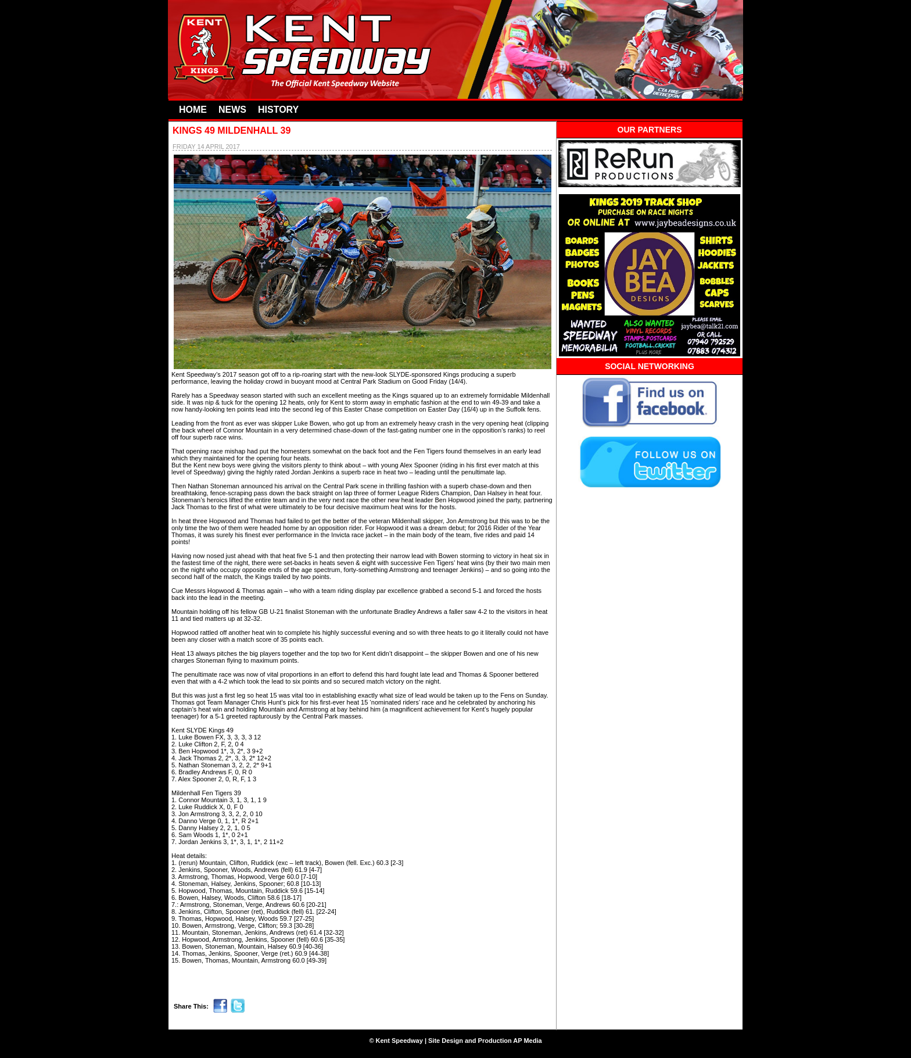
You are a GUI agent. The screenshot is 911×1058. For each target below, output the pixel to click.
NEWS (232, 110)
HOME (193, 110)
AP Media (527, 1040)
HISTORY (278, 110)
